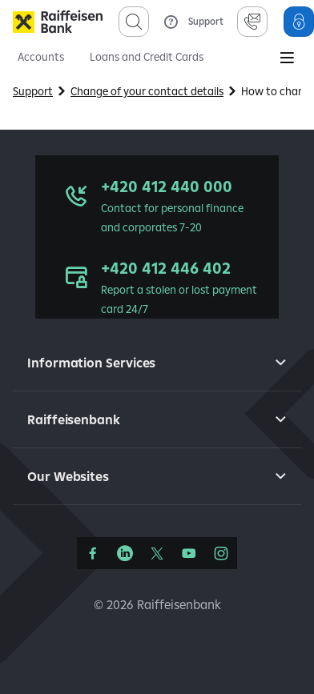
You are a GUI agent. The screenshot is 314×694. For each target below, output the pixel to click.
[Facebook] (93, 553)
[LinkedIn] (125, 553)
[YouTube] (189, 553)
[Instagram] (221, 553)
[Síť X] (157, 553)
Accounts (41, 57)
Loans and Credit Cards (146, 57)
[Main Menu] (286, 59)
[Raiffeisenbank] (58, 22)
